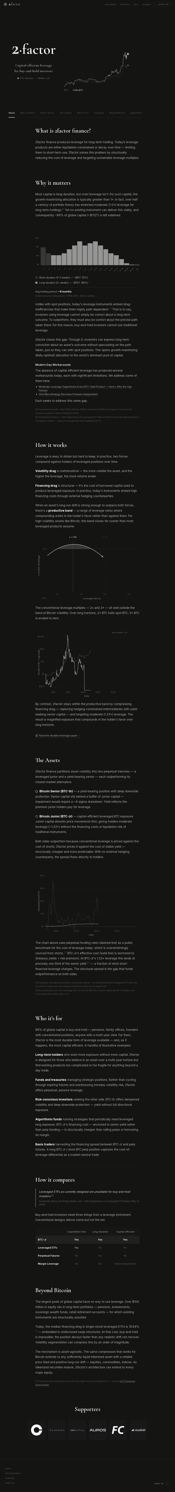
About (12, 113)
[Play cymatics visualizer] (167, 1483)
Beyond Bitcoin (117, 113)
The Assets (65, 113)
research (125, 4)
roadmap (146, 4)
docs (136, 4)
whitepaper (110, 4)
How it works (47, 113)
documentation (12, 1473)
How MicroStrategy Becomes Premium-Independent (68, 394)
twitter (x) (10, 1483)
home (8, 1468)
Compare (99, 113)
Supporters (136, 113)
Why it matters (27, 113)
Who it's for (83, 113)
